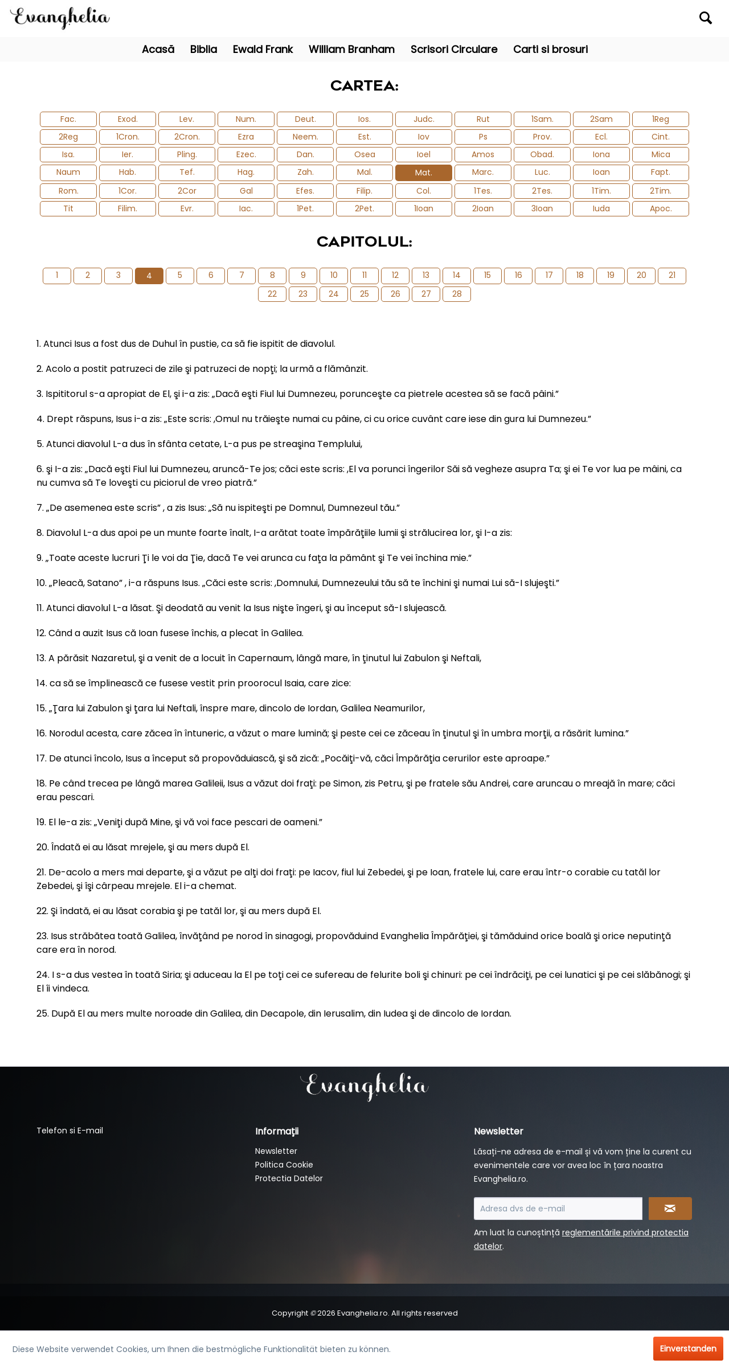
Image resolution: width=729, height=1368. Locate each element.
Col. (423, 190)
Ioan (601, 172)
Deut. (305, 119)
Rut (483, 119)
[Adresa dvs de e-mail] (558, 1208)
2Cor (187, 190)
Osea (364, 154)
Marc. (483, 172)
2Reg (68, 136)
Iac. (246, 208)
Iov (423, 136)
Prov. (542, 136)
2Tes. (542, 190)
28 (457, 294)
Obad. (542, 154)
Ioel (424, 154)
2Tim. (660, 190)
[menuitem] (630, 18)
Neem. (305, 136)
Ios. (364, 119)
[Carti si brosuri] (550, 49)
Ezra (246, 136)
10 (334, 275)
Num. (246, 119)
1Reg (660, 119)
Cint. (661, 136)
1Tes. (483, 190)
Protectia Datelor (289, 1178)
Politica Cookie (284, 1164)
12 (395, 275)
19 (611, 275)
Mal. (364, 172)
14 (457, 275)
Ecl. (601, 136)
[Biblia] (203, 49)
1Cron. (128, 136)
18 (580, 275)
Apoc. (661, 208)
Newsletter (276, 1151)
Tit (68, 208)
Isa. (68, 154)
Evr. (187, 208)
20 (641, 275)
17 (549, 275)
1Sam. (542, 119)
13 (426, 275)
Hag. (246, 172)
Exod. (128, 119)
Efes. (305, 190)
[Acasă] (158, 49)
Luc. (542, 172)
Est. (364, 136)
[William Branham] (352, 49)
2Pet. (364, 208)
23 (303, 294)
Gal (246, 190)
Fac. (68, 119)
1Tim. (601, 190)
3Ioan (542, 208)
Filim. (127, 208)
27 (426, 294)
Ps (483, 136)
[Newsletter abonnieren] (671, 1208)
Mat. (423, 172)
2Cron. (187, 136)
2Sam (601, 119)
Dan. (305, 154)
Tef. (187, 172)
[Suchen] (706, 17)
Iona (601, 154)
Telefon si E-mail (69, 1130)
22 (272, 294)
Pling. (187, 154)
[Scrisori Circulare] (454, 49)
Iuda (601, 208)
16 (518, 275)
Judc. (424, 119)
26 (395, 294)
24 (334, 294)
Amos (483, 154)
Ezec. (246, 154)
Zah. (305, 172)
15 (487, 275)
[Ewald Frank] (263, 49)
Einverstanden (688, 1348)
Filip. (364, 190)
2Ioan (483, 208)
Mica (661, 154)
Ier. (127, 154)
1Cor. (127, 190)
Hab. (127, 172)
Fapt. (660, 172)
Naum (68, 172)
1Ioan (423, 208)
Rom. (69, 190)
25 (364, 294)
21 (672, 275)
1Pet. (305, 208)
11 (364, 275)
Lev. (186, 119)
